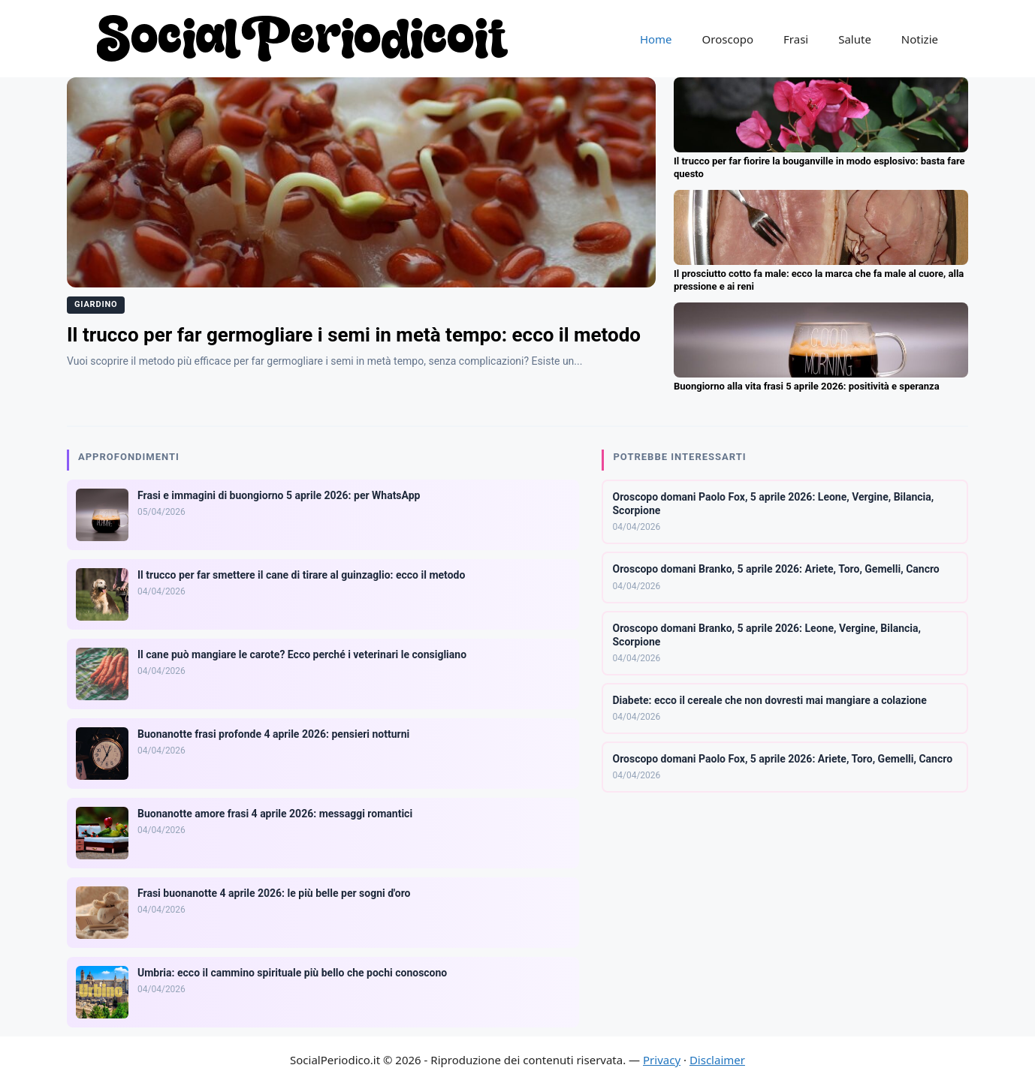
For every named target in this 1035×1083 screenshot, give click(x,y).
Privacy (661, 1059)
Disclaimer (717, 1059)
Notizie (919, 39)
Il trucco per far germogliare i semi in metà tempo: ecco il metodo (354, 334)
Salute (854, 39)
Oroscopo (727, 39)
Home (656, 39)
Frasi (795, 39)
